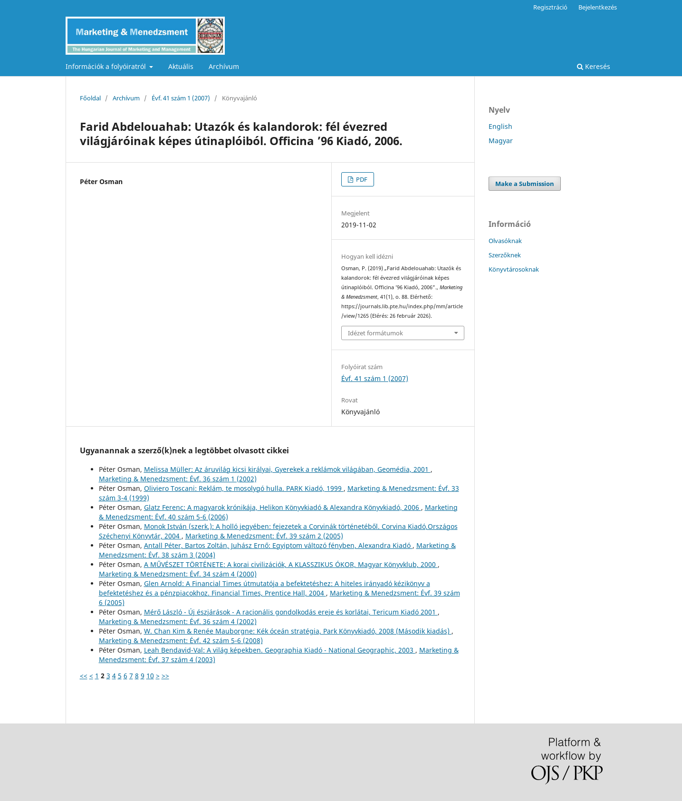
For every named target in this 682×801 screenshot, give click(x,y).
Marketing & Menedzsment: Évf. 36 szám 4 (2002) (178, 621)
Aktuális (180, 66)
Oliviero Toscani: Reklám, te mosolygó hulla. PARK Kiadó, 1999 (244, 488)
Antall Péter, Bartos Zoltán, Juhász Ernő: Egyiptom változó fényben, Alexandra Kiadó (278, 545)
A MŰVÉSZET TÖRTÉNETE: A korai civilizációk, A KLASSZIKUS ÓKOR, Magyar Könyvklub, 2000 (291, 564)
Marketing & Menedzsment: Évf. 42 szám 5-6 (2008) (181, 640)
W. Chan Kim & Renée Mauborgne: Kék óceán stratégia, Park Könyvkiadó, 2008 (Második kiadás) (297, 630)
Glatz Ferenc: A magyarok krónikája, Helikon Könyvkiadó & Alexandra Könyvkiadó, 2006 (282, 507)
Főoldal (90, 98)
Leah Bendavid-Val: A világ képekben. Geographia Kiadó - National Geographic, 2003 (279, 649)
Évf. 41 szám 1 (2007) (181, 98)
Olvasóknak (505, 240)
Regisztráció (550, 7)
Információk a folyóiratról (107, 66)
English (500, 126)
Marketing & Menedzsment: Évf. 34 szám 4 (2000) (178, 573)
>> (165, 675)
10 (150, 675)
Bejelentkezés (597, 7)
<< (83, 675)
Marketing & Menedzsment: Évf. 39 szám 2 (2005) (264, 535)
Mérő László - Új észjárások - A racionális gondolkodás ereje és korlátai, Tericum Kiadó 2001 (291, 611)
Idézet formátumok (375, 333)
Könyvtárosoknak (514, 269)
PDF (361, 179)
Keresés (593, 66)
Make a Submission (524, 183)
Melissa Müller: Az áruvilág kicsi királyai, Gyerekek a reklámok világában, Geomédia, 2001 (287, 469)
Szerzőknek (505, 255)
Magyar (501, 140)
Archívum (224, 66)
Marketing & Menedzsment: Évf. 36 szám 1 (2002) (178, 478)
